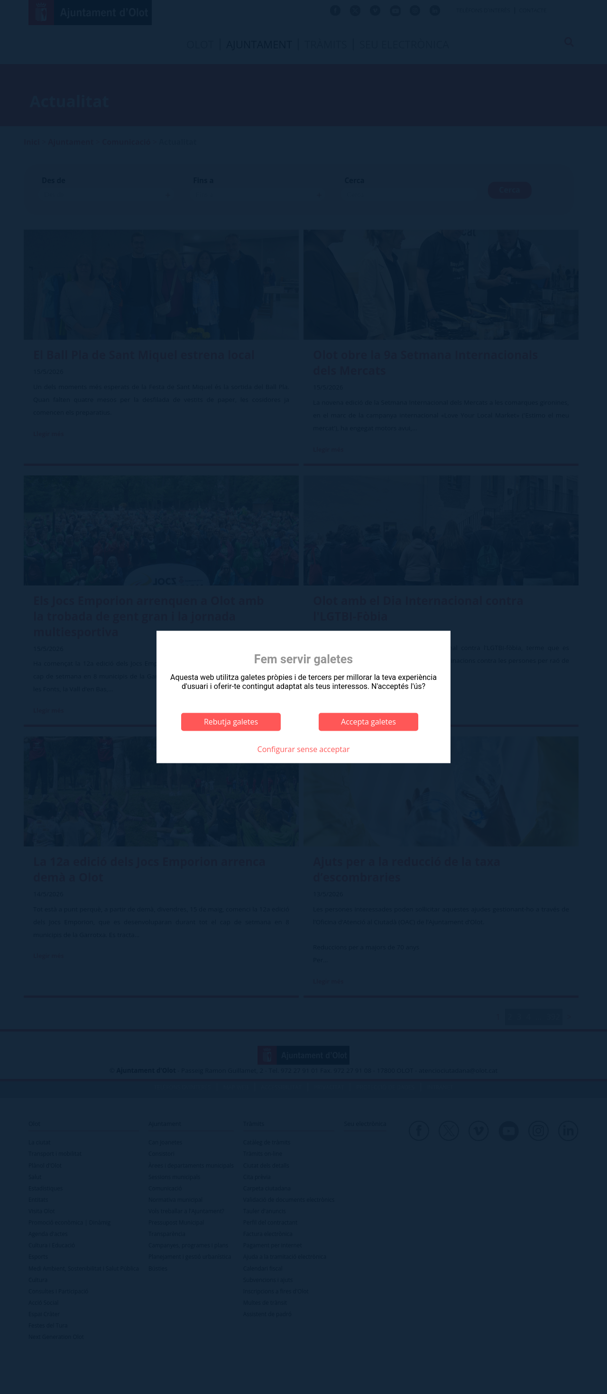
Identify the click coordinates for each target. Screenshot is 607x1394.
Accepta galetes (368, 721)
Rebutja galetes (231, 721)
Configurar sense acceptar (304, 749)
